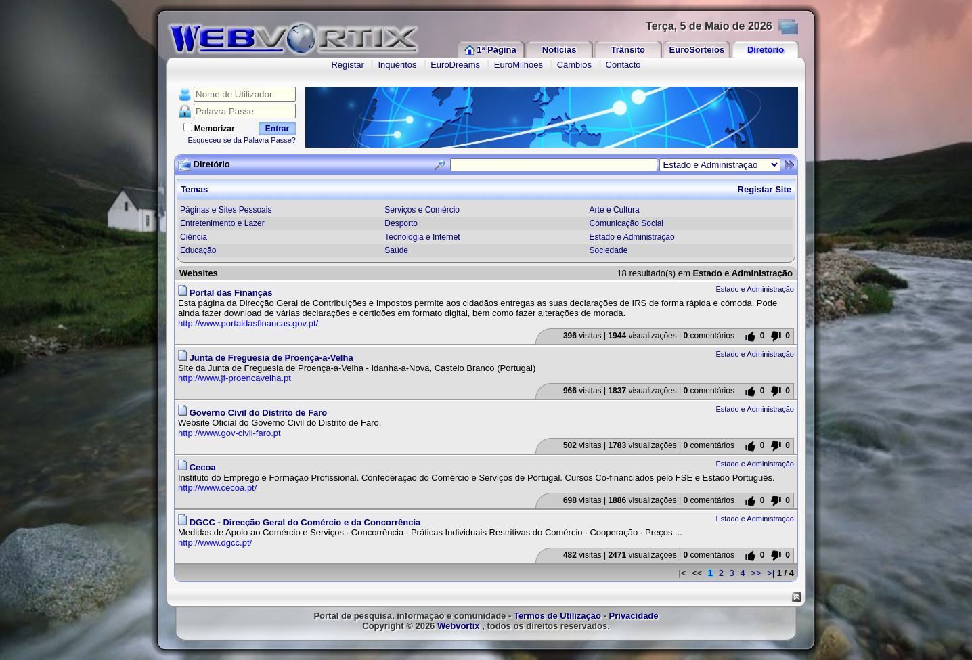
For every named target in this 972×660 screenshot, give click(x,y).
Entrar (277, 128)
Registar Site (764, 189)
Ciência (193, 237)
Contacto (623, 65)
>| (770, 573)
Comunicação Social (626, 223)
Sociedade (609, 250)
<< (697, 573)
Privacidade (634, 616)
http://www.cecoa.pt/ (217, 488)
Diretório (765, 50)
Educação (198, 250)
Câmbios (574, 65)
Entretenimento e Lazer (222, 223)
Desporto (401, 223)
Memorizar (214, 128)
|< (682, 573)
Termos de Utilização (557, 616)
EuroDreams (455, 65)
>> (756, 573)
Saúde (396, 250)
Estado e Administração (632, 237)
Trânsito (628, 50)
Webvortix (458, 626)
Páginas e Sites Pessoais (225, 210)
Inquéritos (397, 65)
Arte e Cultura (615, 210)
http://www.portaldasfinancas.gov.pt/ (248, 323)
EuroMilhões (518, 65)
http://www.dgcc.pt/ (215, 542)
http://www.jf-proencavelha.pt (234, 378)
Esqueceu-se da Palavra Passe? (241, 140)
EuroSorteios (697, 50)
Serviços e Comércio (422, 210)
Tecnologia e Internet (422, 237)
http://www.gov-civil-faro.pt (229, 433)
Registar (347, 65)
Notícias (559, 50)
